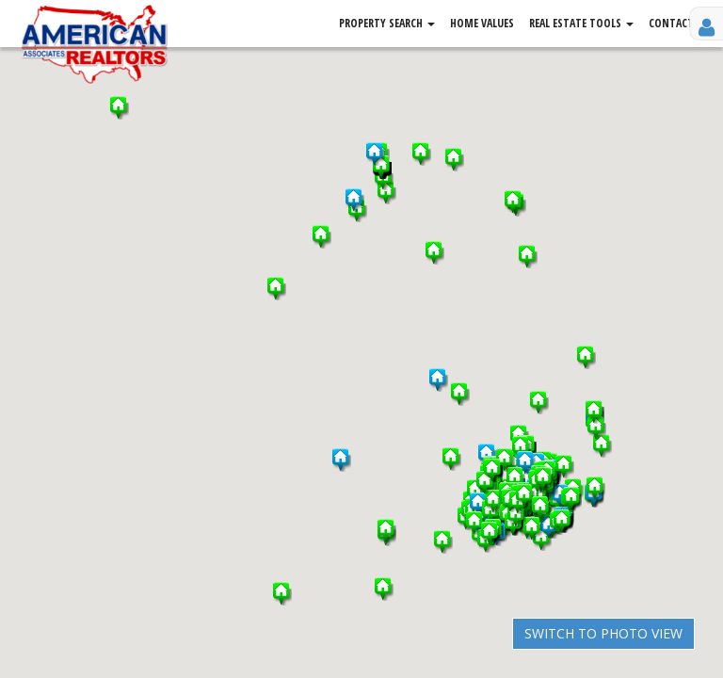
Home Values (482, 23)
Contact (671, 23)
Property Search (387, 23)
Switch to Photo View (603, 633)
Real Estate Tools (581, 23)
